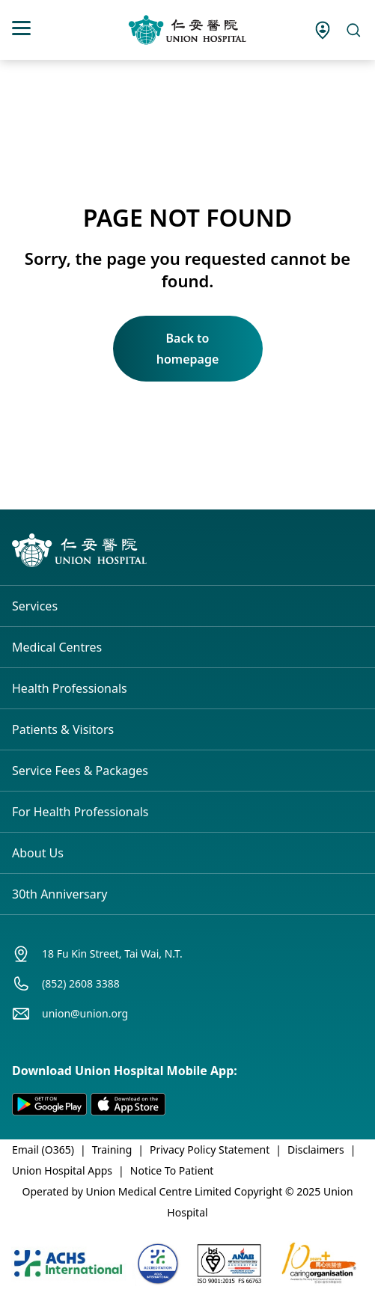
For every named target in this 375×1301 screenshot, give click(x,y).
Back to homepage (187, 348)
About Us (38, 853)
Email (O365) (43, 1149)
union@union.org (85, 1013)
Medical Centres (57, 647)
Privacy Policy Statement (209, 1149)
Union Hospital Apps (62, 1170)
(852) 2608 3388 (81, 983)
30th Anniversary (59, 894)
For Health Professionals (80, 811)
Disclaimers (315, 1149)
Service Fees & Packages (80, 770)
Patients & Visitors (63, 729)
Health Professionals (69, 688)
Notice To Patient (172, 1170)
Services (35, 606)
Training (112, 1149)
